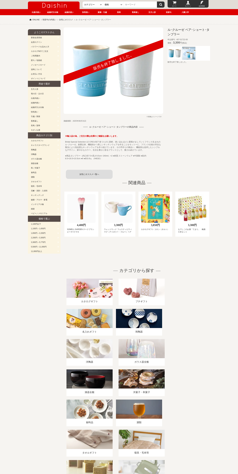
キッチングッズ (37, 195)
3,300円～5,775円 (38, 242)
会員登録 (202, 6)
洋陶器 (33, 154)
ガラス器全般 (36, 159)
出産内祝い (36, 12)
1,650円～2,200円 (38, 233)
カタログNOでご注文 (39, 51)
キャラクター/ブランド (40, 145)
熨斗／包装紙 (36, 60)
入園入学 (185, 12)
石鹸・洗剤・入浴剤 (39, 191)
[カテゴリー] (93, 5)
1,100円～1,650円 (38, 229)
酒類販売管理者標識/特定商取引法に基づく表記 (82, 439)
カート (174, 6)
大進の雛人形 (119, 459)
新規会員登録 (36, 38)
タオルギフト (36, 182)
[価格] (113, 5)
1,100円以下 (36, 224)
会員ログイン (36, 42)
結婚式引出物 (52, 12)
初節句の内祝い (49, 19)
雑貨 (33, 209)
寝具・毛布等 (36, 186)
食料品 (33, 172)
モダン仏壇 (35, 130)
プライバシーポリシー (117, 439)
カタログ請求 (138, 439)
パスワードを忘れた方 (40, 47)
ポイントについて (38, 78)
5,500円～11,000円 (39, 247)
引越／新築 (35, 116)
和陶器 (33, 150)
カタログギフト (37, 141)
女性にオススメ (66, 19)
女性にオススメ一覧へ (89, 174)
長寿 (119, 12)
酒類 (33, 177)
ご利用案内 (35, 56)
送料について (36, 69)
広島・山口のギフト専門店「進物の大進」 (119, 455)
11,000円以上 (36, 251)
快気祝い (85, 12)
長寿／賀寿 (35, 125)
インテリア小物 (37, 204)
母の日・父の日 (37, 94)
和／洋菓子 (35, 168)
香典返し (135, 12)
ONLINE (36, 19)
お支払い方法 (36, 74)
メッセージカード (38, 65)
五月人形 (152, 12)
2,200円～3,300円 (38, 238)
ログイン (188, 6)
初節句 (168, 12)
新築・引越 (102, 12)
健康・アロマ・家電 (39, 200)
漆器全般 (34, 163)
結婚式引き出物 (37, 107)
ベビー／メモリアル (39, 213)
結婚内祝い (69, 12)
